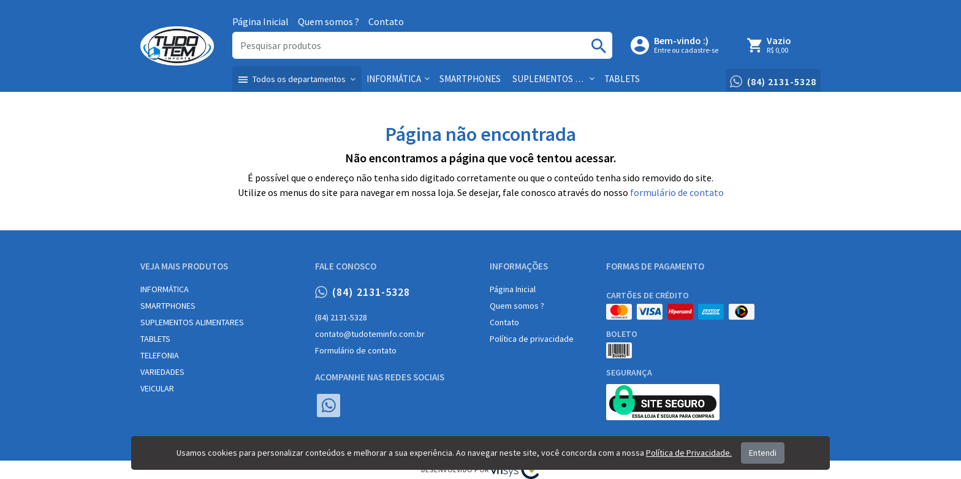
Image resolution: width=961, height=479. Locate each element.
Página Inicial (260, 21)
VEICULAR (157, 388)
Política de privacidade (532, 338)
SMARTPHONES (168, 305)
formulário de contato (677, 192)
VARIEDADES (162, 371)
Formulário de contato (356, 350)
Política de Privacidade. (689, 452)
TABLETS (155, 338)
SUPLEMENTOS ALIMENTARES (192, 322)
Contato (386, 21)
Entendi (763, 452)
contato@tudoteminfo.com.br (370, 333)
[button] (297, 79)
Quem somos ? (328, 21)
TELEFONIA (159, 355)
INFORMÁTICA (164, 289)
